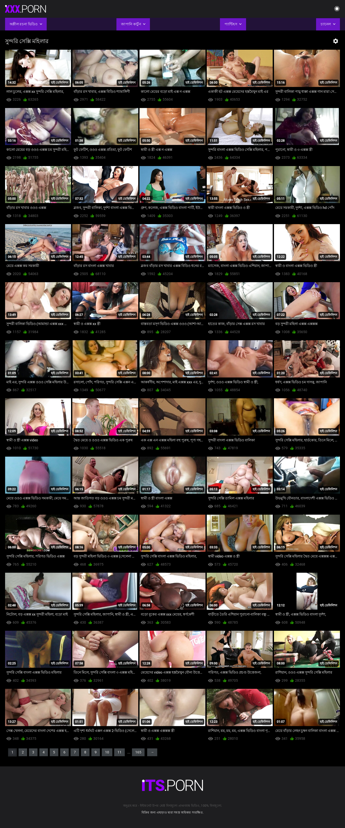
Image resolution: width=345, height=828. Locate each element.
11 (119, 752)
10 (107, 752)
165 (138, 752)
